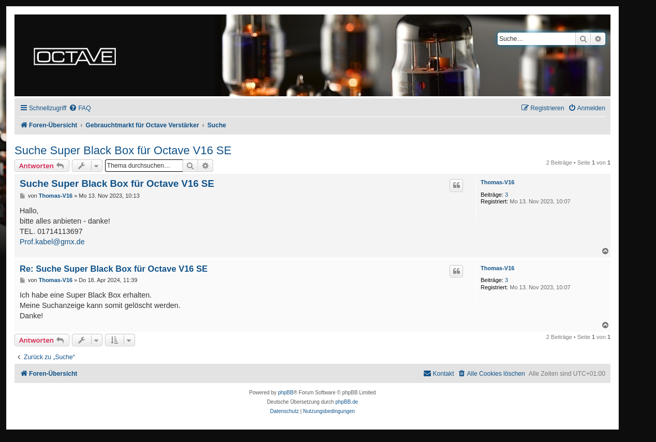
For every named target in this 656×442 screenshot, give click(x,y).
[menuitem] (80, 108)
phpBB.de (346, 402)
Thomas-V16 (497, 182)
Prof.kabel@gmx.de (52, 242)
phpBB (285, 392)
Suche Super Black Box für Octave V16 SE (122, 150)
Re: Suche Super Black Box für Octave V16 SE (113, 268)
